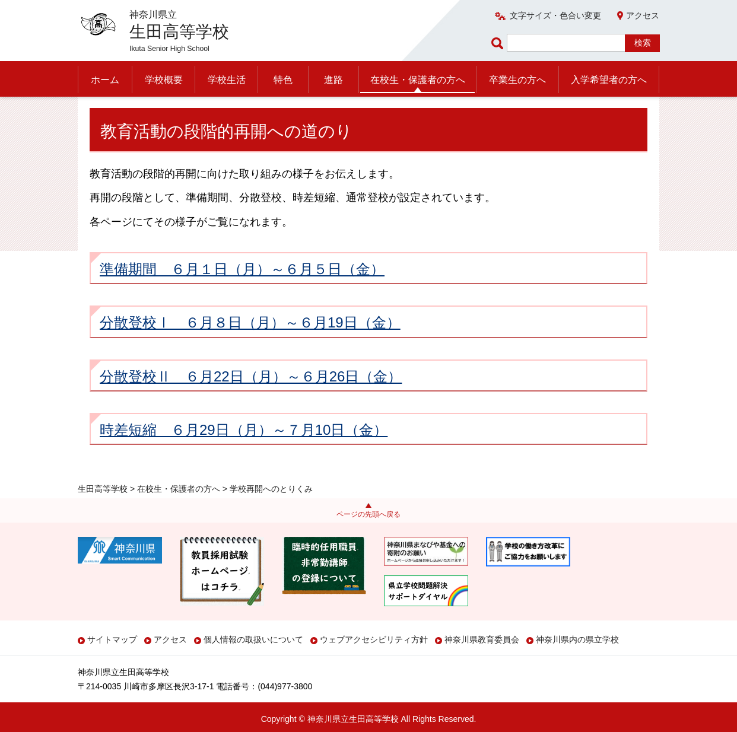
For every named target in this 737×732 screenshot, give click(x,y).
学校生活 (227, 80)
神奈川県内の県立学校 (577, 639)
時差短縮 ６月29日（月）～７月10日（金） (243, 453)
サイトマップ (112, 639)
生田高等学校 (103, 111)
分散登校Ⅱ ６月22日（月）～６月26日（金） (251, 400)
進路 (333, 80)
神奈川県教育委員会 (481, 639)
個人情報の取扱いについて (253, 639)
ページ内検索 (499, 43)
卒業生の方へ (517, 80)
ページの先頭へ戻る (368, 514)
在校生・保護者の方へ (417, 80)
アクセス (642, 15)
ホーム (105, 80)
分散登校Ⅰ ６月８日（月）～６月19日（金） (250, 347)
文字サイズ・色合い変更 (555, 15)
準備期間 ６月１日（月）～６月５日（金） (242, 293)
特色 (283, 80)
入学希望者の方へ (609, 80)
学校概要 (164, 80)
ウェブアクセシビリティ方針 (374, 639)
